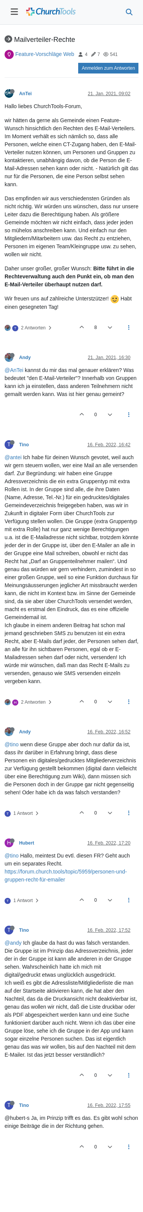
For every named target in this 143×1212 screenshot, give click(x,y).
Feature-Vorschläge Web (44, 54)
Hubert (26, 843)
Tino (24, 444)
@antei (13, 457)
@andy (13, 943)
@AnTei (14, 370)
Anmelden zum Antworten (108, 68)
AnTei (25, 93)
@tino (12, 744)
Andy (25, 357)
